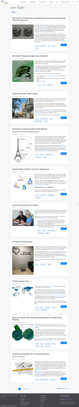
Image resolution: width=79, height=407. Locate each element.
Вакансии (42, 396)
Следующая (26, 382)
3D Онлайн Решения (25, 399)
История (42, 397)
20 (63, 381)
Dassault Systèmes (62, 143)
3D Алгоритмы (24, 400)
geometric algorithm (50, 73)
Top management (40, 214)
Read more (63, 44)
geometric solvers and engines (60, 290)
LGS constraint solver (48, 108)
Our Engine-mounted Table (22, 236)
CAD (13, 12)
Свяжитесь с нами (65, 2)
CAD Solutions (62, 247)
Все (67, 381)
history (63, 142)
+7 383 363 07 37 (68, 395)
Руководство (43, 394)
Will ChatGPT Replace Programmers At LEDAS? (30, 53)
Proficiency (37, 109)
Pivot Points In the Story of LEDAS (25, 199)
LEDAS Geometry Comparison (41, 26)
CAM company (45, 147)
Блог (57, 2)
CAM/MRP (23, 394)
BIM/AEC (23, 396)
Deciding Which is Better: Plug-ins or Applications (30, 166)
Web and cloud (55, 333)
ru (72, 2)
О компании (32, 2)
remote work (39, 332)
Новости (51, 2)
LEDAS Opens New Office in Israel (25, 91)
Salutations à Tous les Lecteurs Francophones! (29, 126)
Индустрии (22, 2)
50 (65, 381)
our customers (51, 280)
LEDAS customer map (20, 275)
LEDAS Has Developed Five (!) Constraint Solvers (30, 347)
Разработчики (43, 393)
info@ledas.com (66, 393)
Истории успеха (42, 2)
